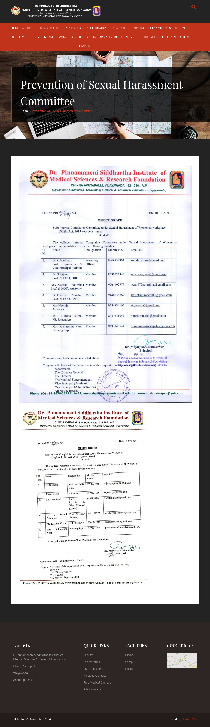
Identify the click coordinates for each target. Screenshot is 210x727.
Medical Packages (95, 675)
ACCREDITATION (97, 28)
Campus (130, 662)
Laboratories (92, 662)
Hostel (129, 668)
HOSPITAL (91, 37)
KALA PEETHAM (168, 37)
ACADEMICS (120, 28)
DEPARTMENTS (182, 28)
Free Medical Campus (97, 682)
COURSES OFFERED (48, 28)
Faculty (88, 655)
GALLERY (41, 37)
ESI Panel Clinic (93, 668)
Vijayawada (20, 673)
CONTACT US (65, 37)
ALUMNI (130, 37)
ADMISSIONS (73, 28)
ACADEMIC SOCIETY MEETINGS (152, 28)
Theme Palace (190, 719)
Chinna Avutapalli (24, 666)
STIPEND (185, 37)
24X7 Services (92, 689)
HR (81, 37)
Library (129, 655)
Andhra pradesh (23, 680)
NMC (52, 37)
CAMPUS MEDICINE (111, 37)
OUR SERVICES (20, 37)
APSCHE (143, 37)
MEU (153, 37)
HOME (15, 28)
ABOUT (26, 28)
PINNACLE (85, 46)
